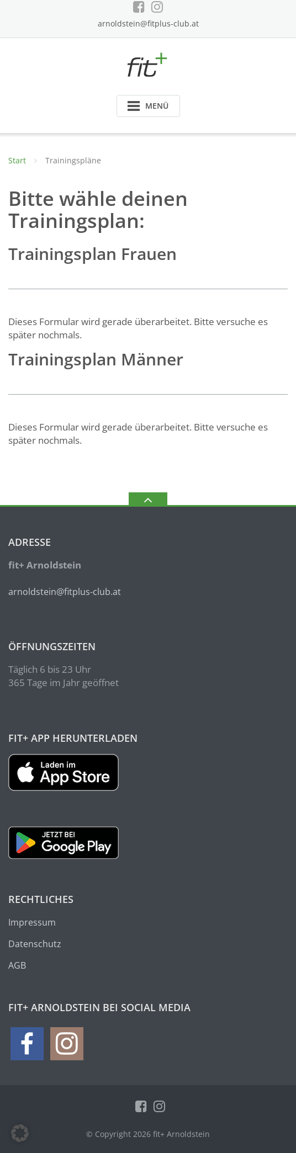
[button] (20, 1133)
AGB (17, 965)
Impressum (32, 922)
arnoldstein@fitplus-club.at (148, 23)
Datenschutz (34, 944)
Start (17, 160)
